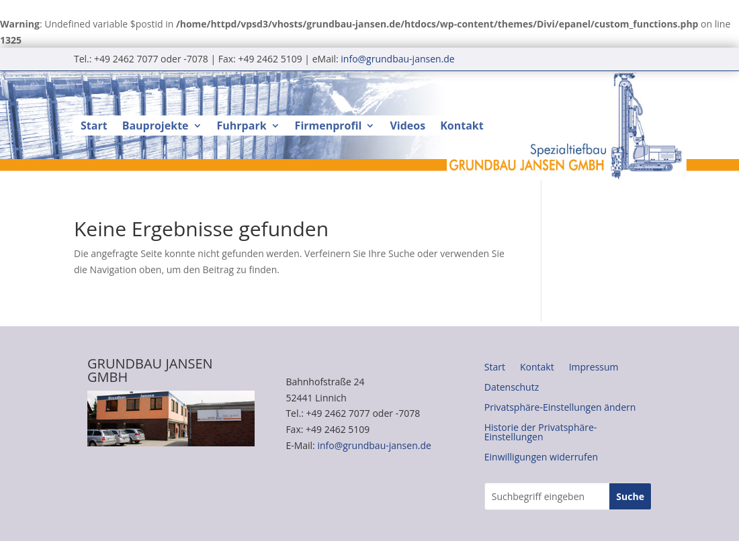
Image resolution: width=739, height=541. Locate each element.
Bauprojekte (155, 127)
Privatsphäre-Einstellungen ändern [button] (560, 408)
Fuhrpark (242, 127)
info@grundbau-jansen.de (397, 58)
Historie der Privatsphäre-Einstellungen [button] (540, 433)
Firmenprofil (328, 127)
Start (94, 127)
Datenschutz (511, 388)
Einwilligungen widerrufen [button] (541, 457)
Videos (407, 127)
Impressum (594, 367)
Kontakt (462, 127)
